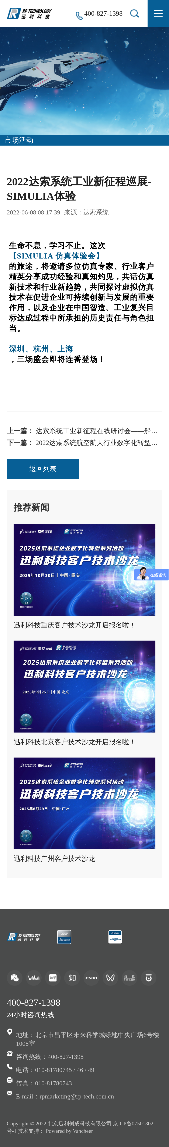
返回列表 (42, 469)
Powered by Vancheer (69, 1131)
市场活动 (18, 140)
